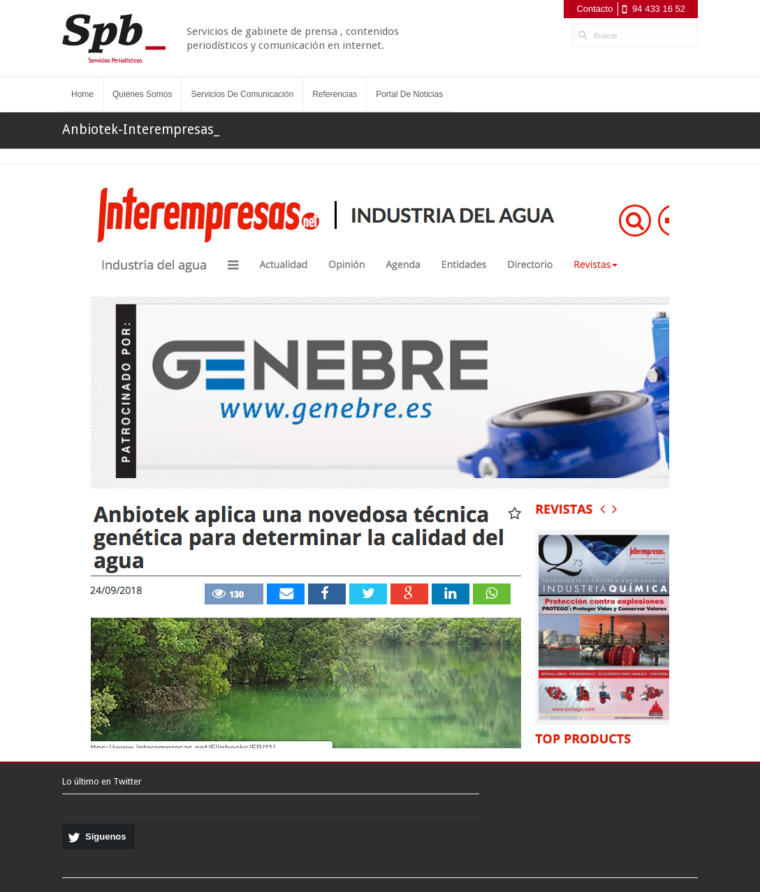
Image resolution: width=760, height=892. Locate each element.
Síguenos (105, 836)
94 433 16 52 (658, 8)
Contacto (594, 8)
